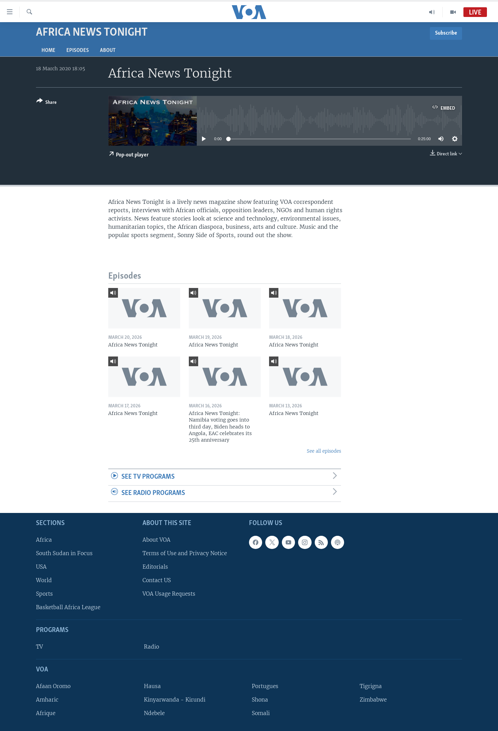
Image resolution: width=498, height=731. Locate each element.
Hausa (152, 686)
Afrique (45, 713)
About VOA (156, 539)
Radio (151, 646)
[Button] (46, 103)
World (44, 580)
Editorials (155, 566)
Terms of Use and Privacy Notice (184, 553)
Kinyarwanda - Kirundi (174, 699)
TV (39, 646)
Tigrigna (371, 686)
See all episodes (324, 451)
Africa (44, 539)
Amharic (47, 699)
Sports (44, 593)
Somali (261, 713)
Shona (260, 699)
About (108, 50)
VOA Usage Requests (168, 593)
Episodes (77, 50)
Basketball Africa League (68, 607)
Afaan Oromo (53, 686)
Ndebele (154, 713)
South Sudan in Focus (64, 553)
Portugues (265, 686)
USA (41, 566)
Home (48, 50)
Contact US (156, 580)
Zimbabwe (373, 699)
